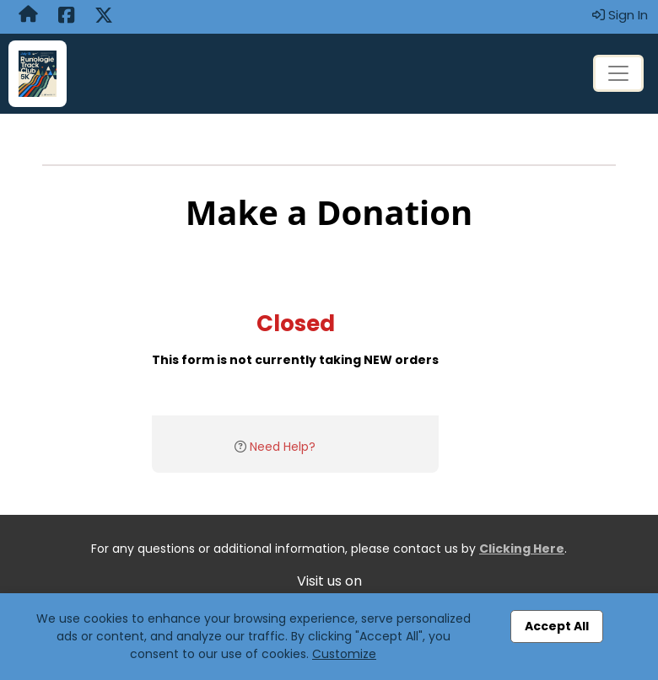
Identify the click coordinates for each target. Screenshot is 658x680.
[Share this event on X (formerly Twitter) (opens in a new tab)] (103, 17)
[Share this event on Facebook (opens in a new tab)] (66, 17)
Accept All (557, 626)
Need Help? (283, 446)
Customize (344, 653)
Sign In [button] (620, 15)
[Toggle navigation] (618, 73)
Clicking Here (521, 548)
